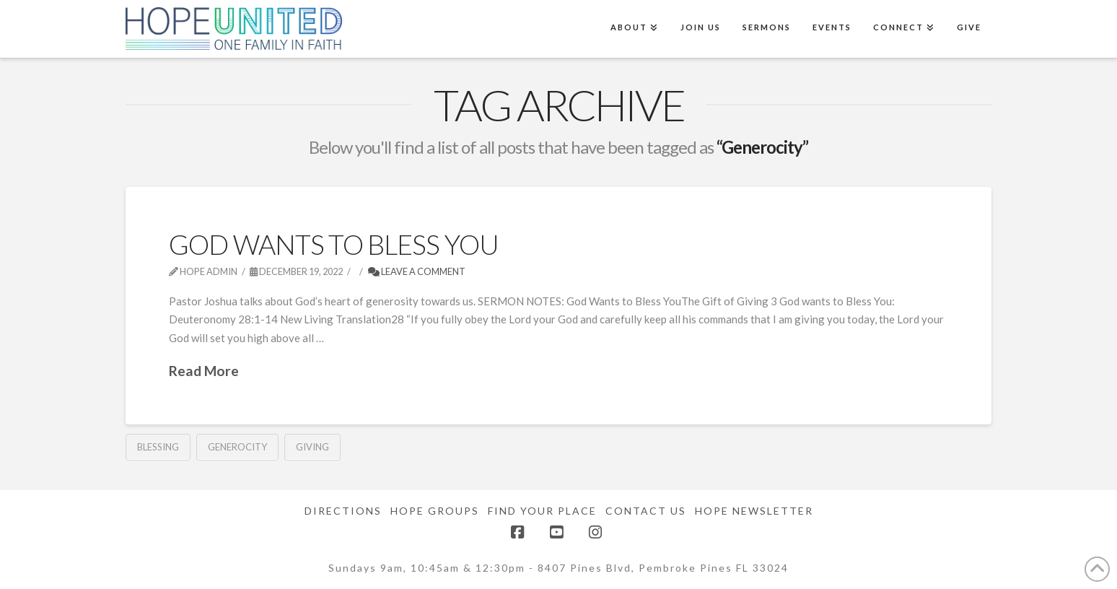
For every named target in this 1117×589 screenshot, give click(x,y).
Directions (343, 511)
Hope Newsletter (754, 511)
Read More (204, 370)
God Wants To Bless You (334, 244)
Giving (312, 447)
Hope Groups (434, 511)
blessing (158, 447)
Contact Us (645, 511)
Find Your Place (542, 511)
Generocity (237, 447)
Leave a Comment (416, 271)
